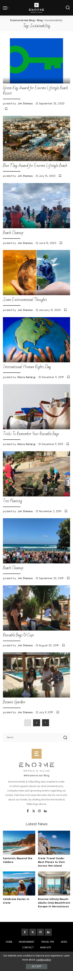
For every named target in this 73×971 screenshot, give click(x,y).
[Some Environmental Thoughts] (36, 272)
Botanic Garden (14, 702)
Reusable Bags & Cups (18, 635)
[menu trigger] (6, 8)
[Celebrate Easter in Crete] (19, 883)
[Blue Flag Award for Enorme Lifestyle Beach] (36, 138)
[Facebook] (28, 811)
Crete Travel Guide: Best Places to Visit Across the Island (51, 862)
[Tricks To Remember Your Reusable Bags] (36, 406)
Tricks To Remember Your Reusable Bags (31, 434)
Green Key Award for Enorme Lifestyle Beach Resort (35, 90)
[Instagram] (39, 811)
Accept (36, 966)
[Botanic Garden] (36, 675)
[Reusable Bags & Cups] (36, 608)
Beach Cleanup (13, 233)
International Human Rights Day (27, 367)
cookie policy (43, 959)
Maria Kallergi (26, 377)
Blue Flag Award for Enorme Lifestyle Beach (35, 165)
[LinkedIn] (45, 811)
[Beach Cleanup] (36, 205)
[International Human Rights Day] (36, 339)
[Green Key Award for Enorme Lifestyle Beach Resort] (36, 60)
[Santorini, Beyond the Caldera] (19, 843)
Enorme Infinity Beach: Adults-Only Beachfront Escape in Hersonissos (54, 903)
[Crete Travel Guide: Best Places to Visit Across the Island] (54, 843)
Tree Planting (12, 501)
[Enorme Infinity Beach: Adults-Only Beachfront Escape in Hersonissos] (54, 883)
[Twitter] (34, 811)
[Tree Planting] (36, 473)
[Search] (67, 8)
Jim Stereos (25, 103)
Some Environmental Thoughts (25, 300)
